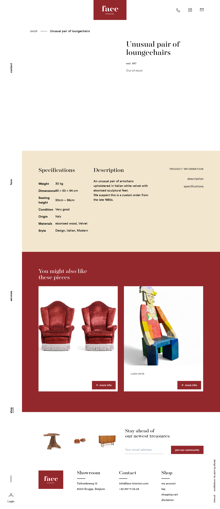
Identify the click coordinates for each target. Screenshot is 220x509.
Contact (11, 68)
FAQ (163, 489)
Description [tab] (195, 179)
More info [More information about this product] (104, 385)
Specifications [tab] (194, 186)
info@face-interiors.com (133, 483)
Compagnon (214, 485)
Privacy (214, 499)
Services (11, 296)
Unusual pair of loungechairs (70, 31)
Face (11, 182)
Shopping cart (169, 494)
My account (168, 483)
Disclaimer (167, 500)
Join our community (187, 450)
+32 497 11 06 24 (129, 489)
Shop (11, 410)
